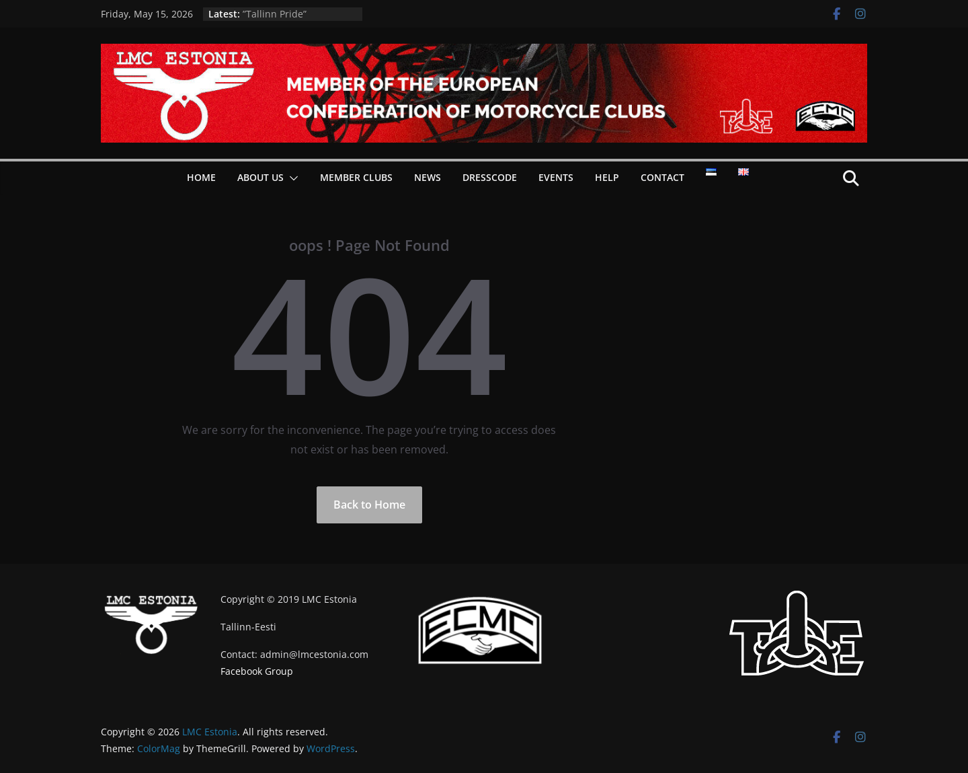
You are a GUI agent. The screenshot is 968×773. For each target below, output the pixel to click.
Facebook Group (256, 671)
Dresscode (489, 177)
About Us (260, 177)
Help (607, 177)
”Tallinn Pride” (275, 13)
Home (201, 177)
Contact (662, 177)
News (427, 177)
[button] (291, 178)
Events (555, 177)
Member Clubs (356, 177)
